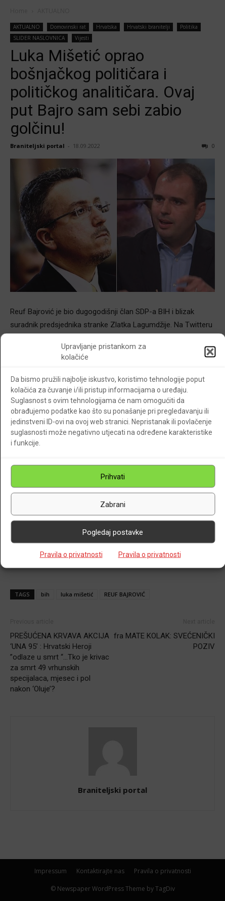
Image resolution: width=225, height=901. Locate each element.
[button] (210, 352)
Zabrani (112, 504)
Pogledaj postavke (112, 531)
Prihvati (113, 476)
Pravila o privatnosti (71, 554)
